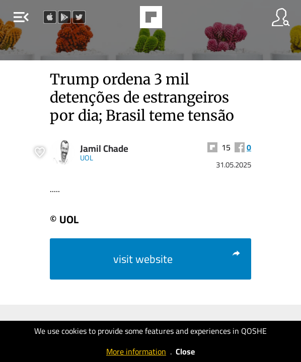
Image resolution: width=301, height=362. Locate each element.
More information (136, 351)
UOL (86, 157)
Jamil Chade (104, 148)
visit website (177, 258)
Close (185, 351)
